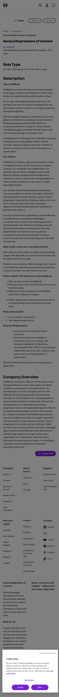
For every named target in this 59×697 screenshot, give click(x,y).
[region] (30, 671)
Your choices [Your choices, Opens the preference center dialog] (29, 680)
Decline (20, 687)
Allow (40, 687)
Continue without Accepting (47, 653)
